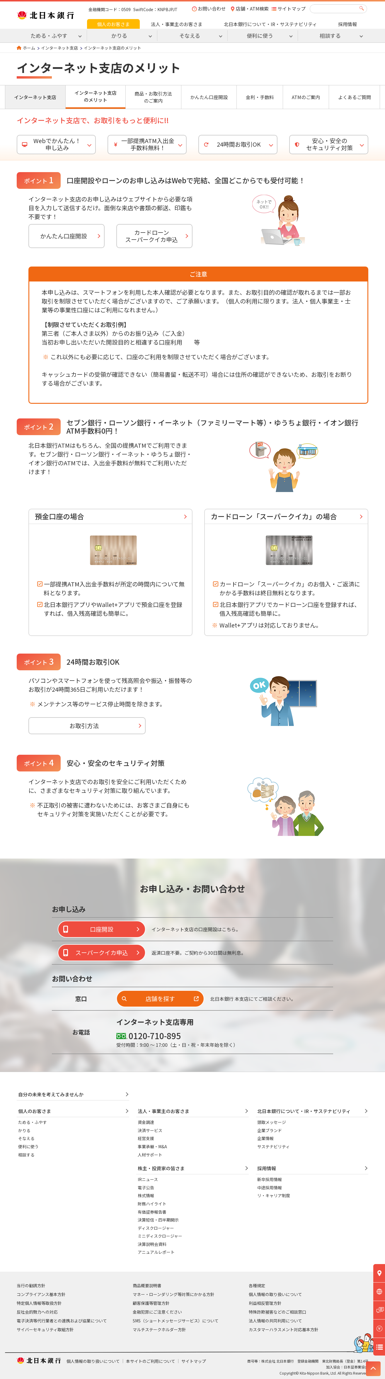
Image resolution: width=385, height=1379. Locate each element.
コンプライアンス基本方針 (41, 1294)
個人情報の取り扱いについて (275, 1294)
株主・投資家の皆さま (161, 1168)
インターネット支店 (59, 48)
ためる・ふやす (32, 1122)
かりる (24, 1130)
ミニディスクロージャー (160, 1236)
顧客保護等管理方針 (151, 1303)
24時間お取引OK (231, 144)
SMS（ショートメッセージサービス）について (176, 1321)
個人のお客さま (113, 24)
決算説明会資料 (152, 1244)
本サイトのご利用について (150, 1361)
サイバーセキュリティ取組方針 (45, 1329)
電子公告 (146, 1187)
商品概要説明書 (147, 1285)
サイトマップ (291, 8)
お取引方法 (84, 725)
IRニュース (148, 1179)
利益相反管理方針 (265, 1303)
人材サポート (150, 1155)
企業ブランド (269, 1130)
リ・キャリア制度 (273, 1195)
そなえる (26, 1138)
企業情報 (265, 1138)
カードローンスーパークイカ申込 (151, 236)
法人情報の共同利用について (275, 1321)
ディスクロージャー (156, 1228)
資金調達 (146, 1122)
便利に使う (28, 1146)
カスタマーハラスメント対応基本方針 (283, 1329)
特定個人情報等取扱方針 (39, 1303)
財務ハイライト (152, 1204)
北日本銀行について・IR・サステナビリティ (270, 24)
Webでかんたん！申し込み (50, 144)
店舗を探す (160, 998)
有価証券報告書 (152, 1212)
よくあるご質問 (354, 97)
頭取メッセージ (271, 1122)
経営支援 (146, 1138)
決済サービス (150, 1130)
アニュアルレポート (156, 1252)
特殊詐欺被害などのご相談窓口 (277, 1312)
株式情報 (146, 1195)
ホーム (29, 48)
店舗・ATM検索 (252, 8)
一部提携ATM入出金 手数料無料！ (142, 144)
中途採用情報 (269, 1187)
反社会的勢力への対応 (37, 1312)
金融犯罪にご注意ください (157, 1312)
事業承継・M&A (152, 1146)
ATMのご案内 (306, 97)
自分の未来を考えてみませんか (51, 1094)
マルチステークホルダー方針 (159, 1329)
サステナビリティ (273, 1146)
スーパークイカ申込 (101, 952)
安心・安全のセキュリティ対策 (323, 144)
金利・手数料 (260, 97)
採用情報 (347, 24)
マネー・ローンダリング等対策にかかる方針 (173, 1294)
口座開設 (101, 929)
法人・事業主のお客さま (176, 24)
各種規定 (257, 1285)
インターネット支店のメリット (95, 96)
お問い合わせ (212, 8)
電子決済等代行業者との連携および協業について (62, 1321)
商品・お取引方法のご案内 (153, 97)
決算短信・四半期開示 (158, 1220)
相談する (26, 1155)
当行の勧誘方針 (31, 1285)
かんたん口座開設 (209, 97)
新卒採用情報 (269, 1179)
